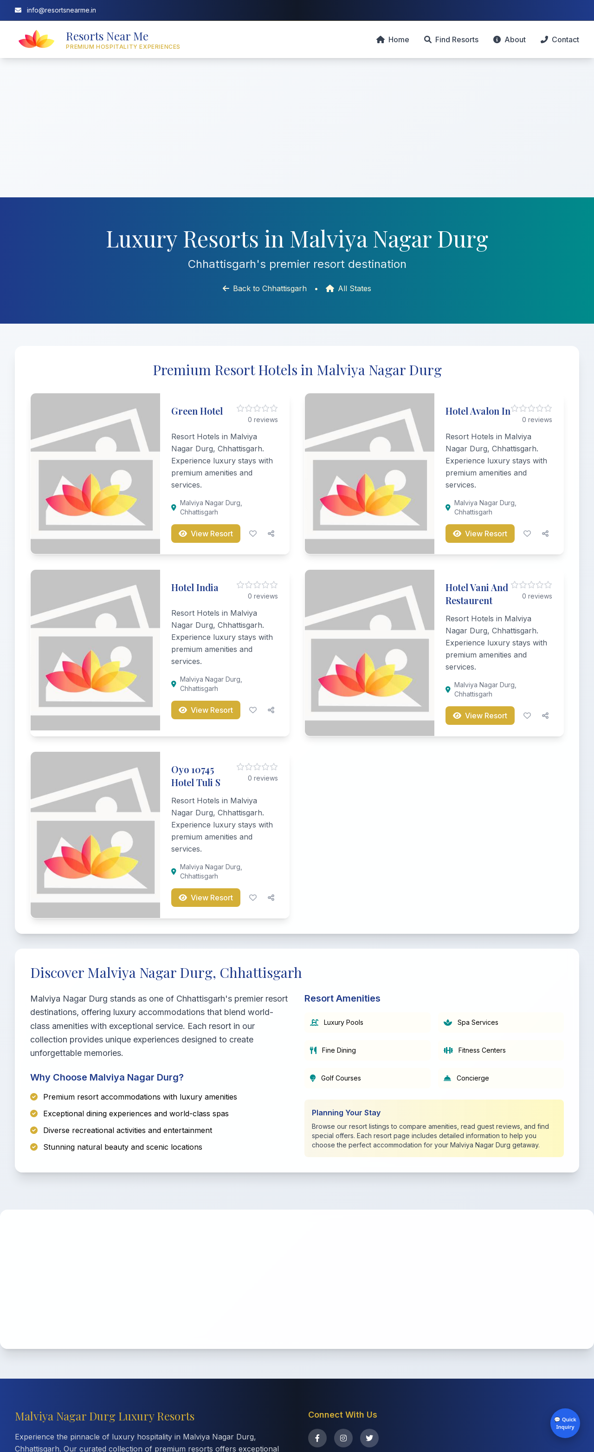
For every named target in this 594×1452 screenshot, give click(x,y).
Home (392, 39)
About (509, 39)
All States (348, 288)
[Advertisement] (297, 128)
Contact (560, 39)
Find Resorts (451, 39)
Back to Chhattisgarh (265, 288)
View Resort (206, 533)
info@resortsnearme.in (55, 10)
